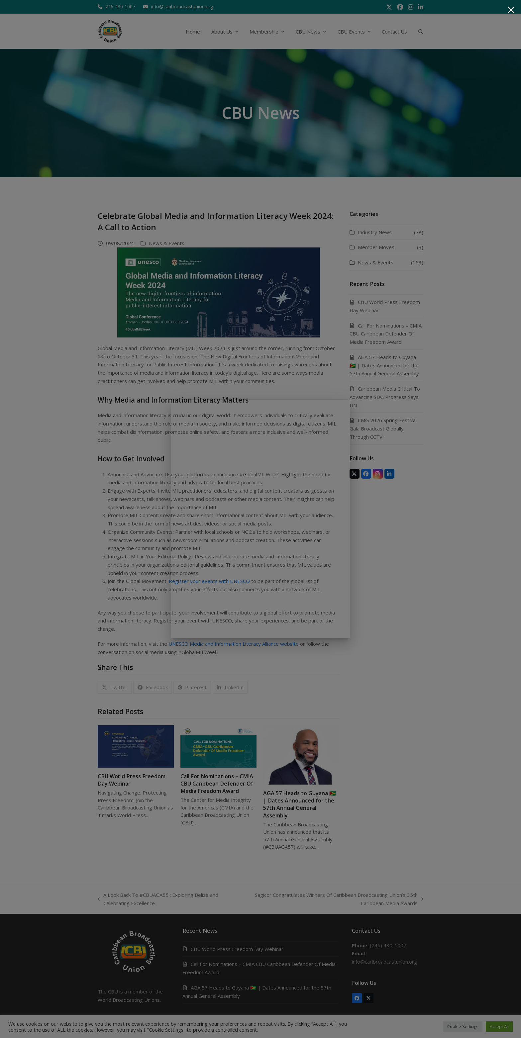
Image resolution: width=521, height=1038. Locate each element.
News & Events (166, 243)
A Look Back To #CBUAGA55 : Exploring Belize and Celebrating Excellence (158, 899)
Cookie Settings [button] (462, 1026)
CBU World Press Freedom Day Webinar (237, 949)
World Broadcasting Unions (129, 999)
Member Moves (376, 247)
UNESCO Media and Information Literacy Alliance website (233, 643)
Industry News (375, 232)
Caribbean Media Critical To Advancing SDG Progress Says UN (385, 397)
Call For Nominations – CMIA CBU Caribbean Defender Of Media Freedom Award (216, 784)
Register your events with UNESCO (209, 581)
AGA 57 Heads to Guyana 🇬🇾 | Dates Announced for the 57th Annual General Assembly (299, 804)
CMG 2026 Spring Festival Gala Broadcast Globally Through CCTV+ (383, 428)
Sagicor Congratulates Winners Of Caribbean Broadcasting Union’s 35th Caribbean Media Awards (333, 899)
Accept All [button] (499, 1026)
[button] (420, 31)
